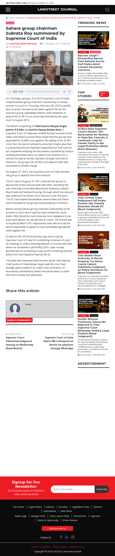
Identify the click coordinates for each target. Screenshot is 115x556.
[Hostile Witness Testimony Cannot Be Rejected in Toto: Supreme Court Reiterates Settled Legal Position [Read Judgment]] (93, 304)
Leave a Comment (19, 320)
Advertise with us (57, 528)
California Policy (77, 546)
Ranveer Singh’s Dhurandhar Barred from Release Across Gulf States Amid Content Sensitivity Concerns (91, 62)
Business (20, 17)
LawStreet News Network (23, 43)
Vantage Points (38, 516)
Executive (63, 506)
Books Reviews (70, 520)
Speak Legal (20, 516)
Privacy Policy (60, 546)
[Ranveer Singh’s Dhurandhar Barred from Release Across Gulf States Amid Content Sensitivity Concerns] (93, 40)
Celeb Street (66, 511)
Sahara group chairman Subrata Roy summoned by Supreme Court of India (63, 17)
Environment (80, 516)
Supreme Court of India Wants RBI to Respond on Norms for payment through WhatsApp (58, 343)
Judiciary (50, 506)
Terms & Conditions (41, 546)
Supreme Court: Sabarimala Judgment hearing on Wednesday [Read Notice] (19, 343)
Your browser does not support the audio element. (39, 92)
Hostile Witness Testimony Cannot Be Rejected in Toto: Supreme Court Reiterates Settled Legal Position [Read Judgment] (93, 328)
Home (10, 17)
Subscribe (101, 489)
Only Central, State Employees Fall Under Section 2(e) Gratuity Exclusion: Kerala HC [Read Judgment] (92, 203)
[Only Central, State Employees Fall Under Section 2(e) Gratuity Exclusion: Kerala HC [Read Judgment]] (93, 182)
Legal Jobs (95, 516)
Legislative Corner (80, 506)
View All (102, 94)
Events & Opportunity (48, 520)
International (49, 511)
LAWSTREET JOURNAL (57, 9)
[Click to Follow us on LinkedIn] (66, 537)
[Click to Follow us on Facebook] (61, 537)
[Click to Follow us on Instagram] (72, 537)
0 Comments (13, 46)
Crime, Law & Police (59, 516)
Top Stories (18, 506)
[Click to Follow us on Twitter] (55, 537)
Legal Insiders (35, 506)
